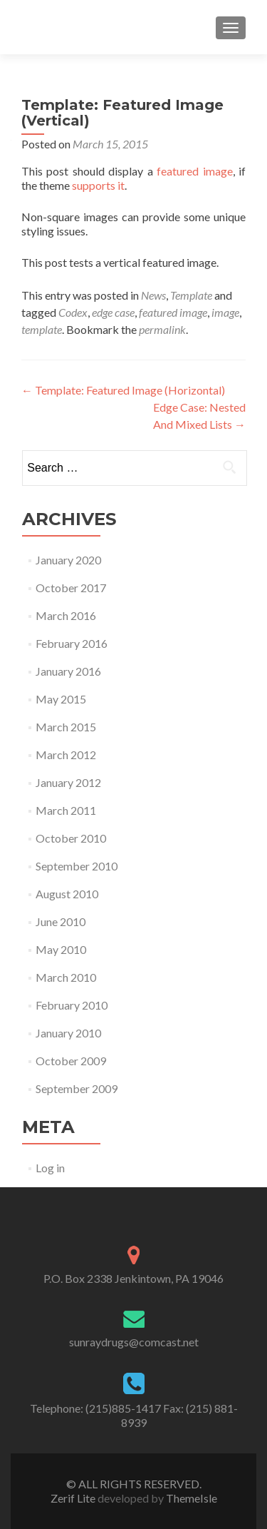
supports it (98, 185)
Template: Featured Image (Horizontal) (123, 390)
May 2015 (61, 699)
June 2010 (60, 921)
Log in (50, 1167)
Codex (73, 312)
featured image (194, 171)
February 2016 (72, 643)
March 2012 (66, 754)
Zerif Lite (74, 1498)
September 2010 (76, 866)
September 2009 (76, 1088)
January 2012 (68, 782)
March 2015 (66, 726)
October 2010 (71, 838)
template (41, 329)
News (153, 295)
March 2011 (66, 810)
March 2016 (66, 615)
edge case (113, 312)
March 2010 (66, 977)
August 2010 (67, 893)
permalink (162, 329)
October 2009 (71, 1060)
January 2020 (68, 560)
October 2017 (71, 587)
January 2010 (68, 1033)
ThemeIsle (191, 1498)
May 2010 (61, 949)
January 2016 (68, 671)
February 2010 (72, 1005)
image (225, 312)
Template (191, 295)
